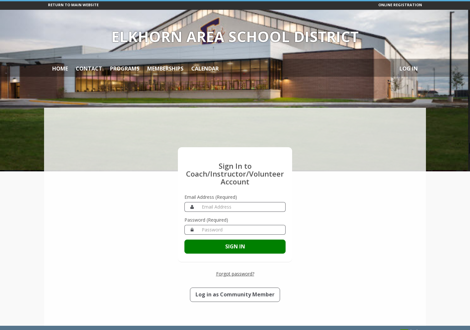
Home (60, 68)
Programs (124, 68)
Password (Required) (206, 220)
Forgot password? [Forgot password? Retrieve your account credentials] (235, 274)
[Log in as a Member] (235, 295)
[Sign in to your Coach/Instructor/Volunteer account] (235, 247)
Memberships (165, 68)
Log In (409, 68)
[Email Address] (242, 207)
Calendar (205, 68)
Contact (89, 68)
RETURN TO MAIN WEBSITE (73, 4)
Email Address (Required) (210, 197)
